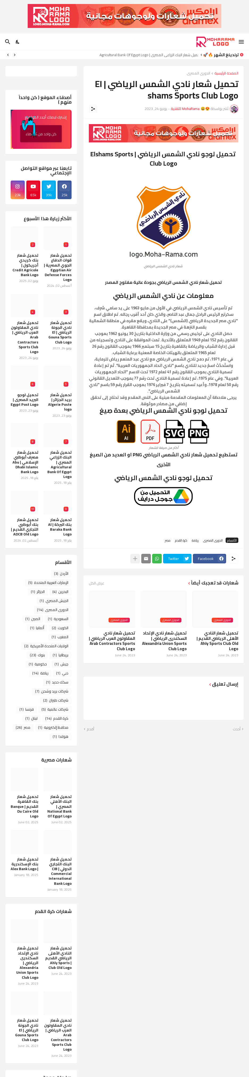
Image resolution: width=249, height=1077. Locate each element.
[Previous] (14, 55)
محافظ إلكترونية (53, 727)
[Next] (8, 55)
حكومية (38, 664)
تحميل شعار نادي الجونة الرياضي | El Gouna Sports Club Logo (60, 332)
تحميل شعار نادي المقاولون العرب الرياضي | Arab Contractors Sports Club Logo (112, 640)
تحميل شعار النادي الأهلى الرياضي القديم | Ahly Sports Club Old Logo (217, 640)
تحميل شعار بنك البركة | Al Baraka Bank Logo (60, 527)
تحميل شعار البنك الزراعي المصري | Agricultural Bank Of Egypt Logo (147, 54)
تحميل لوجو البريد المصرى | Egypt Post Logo (24, 399)
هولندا (60, 736)
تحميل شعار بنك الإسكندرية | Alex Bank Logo (24, 864)
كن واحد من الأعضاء (38, 131)
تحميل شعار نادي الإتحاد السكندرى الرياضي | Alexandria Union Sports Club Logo (164, 640)
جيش (61, 664)
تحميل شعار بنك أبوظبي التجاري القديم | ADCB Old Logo (24, 527)
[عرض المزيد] (135, 558)
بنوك (37, 655)
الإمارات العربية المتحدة (48, 582)
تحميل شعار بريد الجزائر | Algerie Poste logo (60, 402)
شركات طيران (55, 700)
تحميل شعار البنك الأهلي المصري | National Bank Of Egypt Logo (59, 806)
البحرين (60, 591)
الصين (32, 618)
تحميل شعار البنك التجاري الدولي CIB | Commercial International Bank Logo (60, 871)
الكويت (60, 627)
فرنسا (26, 709)
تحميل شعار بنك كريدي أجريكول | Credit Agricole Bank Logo (25, 265)
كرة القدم (181, 540)
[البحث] (7, 41)
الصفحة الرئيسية (226, 73)
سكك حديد (57, 682)
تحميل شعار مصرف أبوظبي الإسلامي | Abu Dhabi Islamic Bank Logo (25, 462)
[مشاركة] (93, 109)
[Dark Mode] (17, 41)
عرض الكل (96, 583)
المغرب (60, 636)
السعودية (58, 618)
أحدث (236, 729)
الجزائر (38, 591)
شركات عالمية (55, 709)
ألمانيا (37, 627)
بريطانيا (60, 655)
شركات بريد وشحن (51, 691)
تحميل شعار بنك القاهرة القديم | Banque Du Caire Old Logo (24, 806)
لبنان (31, 718)
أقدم (90, 729)
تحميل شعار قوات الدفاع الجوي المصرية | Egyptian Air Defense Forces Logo (58, 267)
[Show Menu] (241, 41)
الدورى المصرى (198, 73)
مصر (168, 540)
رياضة (195, 540)
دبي (62, 673)
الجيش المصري (54, 600)
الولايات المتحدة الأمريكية (46, 645)
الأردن (61, 573)
